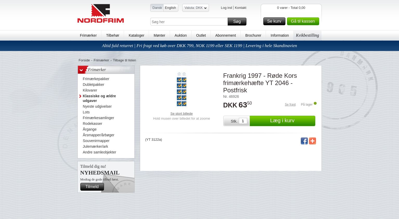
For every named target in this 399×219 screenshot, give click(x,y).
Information (280, 35)
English (170, 8)
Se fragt (290, 104)
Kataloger (136, 35)
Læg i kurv (291, 121)
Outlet (201, 35)
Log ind (226, 8)
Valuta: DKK (196, 8)
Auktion (181, 35)
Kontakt (240, 8)
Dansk (157, 8)
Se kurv (275, 21)
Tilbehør (112, 35)
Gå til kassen (304, 21)
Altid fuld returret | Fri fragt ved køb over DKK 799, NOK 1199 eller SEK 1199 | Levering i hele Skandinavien (199, 45)
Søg (239, 21)
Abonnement (225, 35)
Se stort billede (182, 113)
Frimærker (88, 35)
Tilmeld (94, 187)
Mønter (159, 35)
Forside (84, 60)
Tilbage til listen (124, 60)
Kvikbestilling (307, 35)
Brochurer (253, 35)
